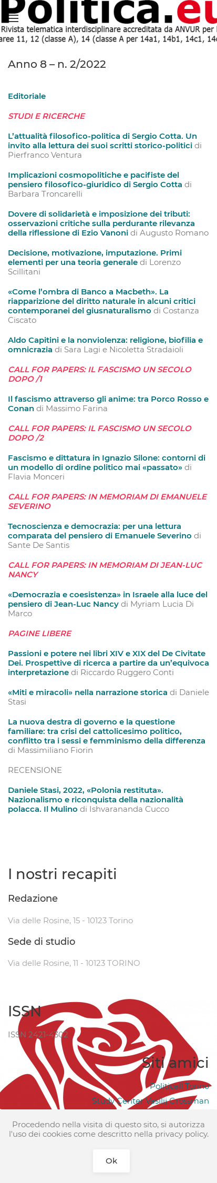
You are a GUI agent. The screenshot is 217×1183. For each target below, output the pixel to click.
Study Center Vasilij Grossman (150, 1101)
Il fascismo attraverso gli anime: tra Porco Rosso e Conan (108, 403)
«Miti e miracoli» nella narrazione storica (88, 692)
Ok (111, 1161)
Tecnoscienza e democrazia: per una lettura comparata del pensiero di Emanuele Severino (100, 530)
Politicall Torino (179, 1086)
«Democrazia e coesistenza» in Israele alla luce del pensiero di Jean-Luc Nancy (108, 599)
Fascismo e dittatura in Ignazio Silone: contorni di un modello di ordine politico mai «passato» (106, 462)
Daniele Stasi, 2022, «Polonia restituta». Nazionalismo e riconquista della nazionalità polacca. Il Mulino (95, 799)
